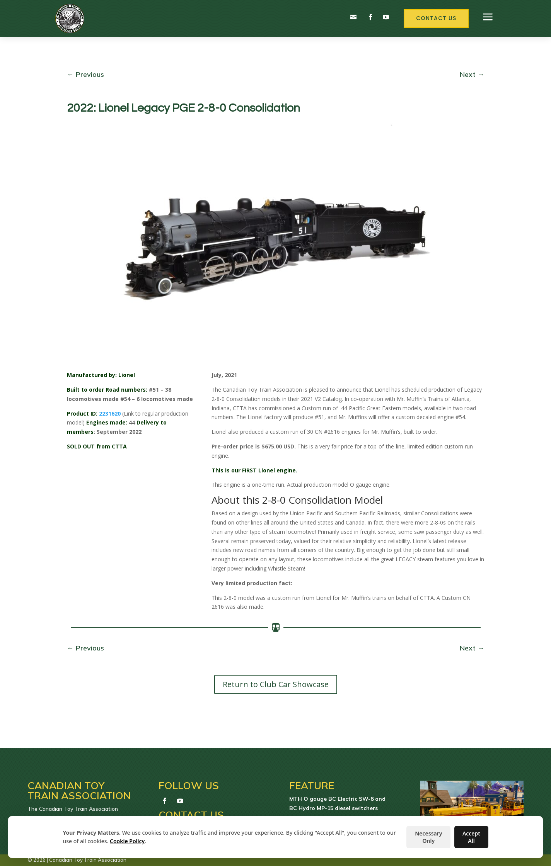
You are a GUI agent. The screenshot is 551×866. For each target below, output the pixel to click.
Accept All (471, 837)
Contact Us (436, 18)
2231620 (110, 413)
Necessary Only (428, 837)
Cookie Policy (127, 841)
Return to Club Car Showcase (276, 684)
